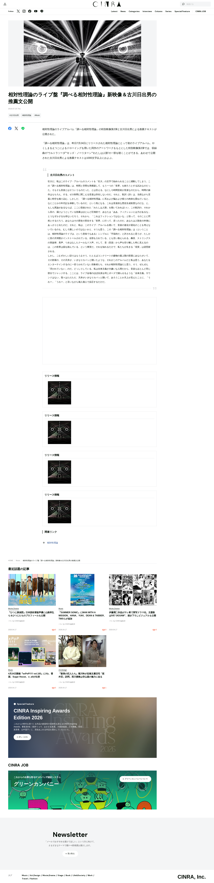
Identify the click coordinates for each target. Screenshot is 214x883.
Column (158, 14)
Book (68, 878)
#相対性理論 (26, 118)
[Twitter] (18, 14)
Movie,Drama (49, 878)
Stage (60, 878)
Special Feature (182, 14)
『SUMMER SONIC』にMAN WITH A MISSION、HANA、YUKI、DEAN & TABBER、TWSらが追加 (82, 618)
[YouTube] (36, 14)
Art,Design (35, 878)
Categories (134, 14)
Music (18, 563)
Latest (114, 14)
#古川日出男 (14, 118)
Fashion (34, 881)
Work (90, 878)
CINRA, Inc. (192, 879)
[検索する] (174, 5)
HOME (10, 563)
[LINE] (41, 14)
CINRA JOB (200, 14)
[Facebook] (29, 14)
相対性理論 (52, 545)
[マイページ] (14, 5)
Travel (25, 881)
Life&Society (79, 878)
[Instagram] (24, 14)
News (123, 14)
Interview (147, 14)
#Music (37, 118)
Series (168, 14)
